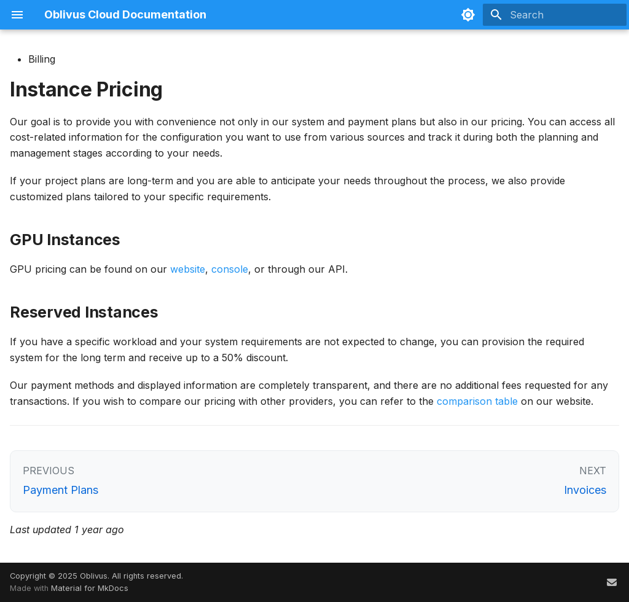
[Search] (555, 15)
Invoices (585, 489)
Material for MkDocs (89, 588)
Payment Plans (60, 489)
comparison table (477, 401)
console (229, 269)
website (187, 269)
